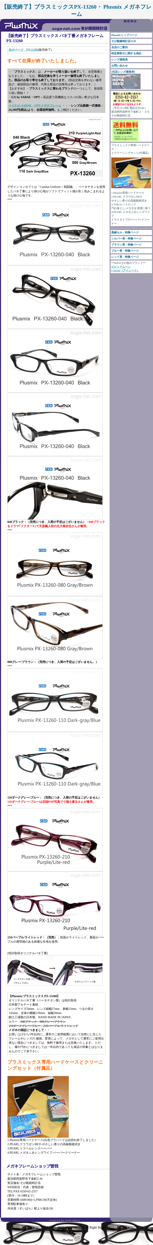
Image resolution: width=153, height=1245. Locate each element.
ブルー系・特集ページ (125, 250)
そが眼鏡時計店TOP (123, 41)
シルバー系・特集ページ (126, 238)
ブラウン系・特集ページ (126, 244)
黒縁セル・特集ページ (125, 232)
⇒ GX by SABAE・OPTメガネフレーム (34, 105)
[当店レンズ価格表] (126, 79)
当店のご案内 (119, 47)
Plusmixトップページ (124, 35)
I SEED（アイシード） (125, 270)
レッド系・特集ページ (125, 256)
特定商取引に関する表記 (126, 53)
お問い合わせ (119, 65)
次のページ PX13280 (23, 49)
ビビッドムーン (120, 266)
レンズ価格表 (119, 59)
